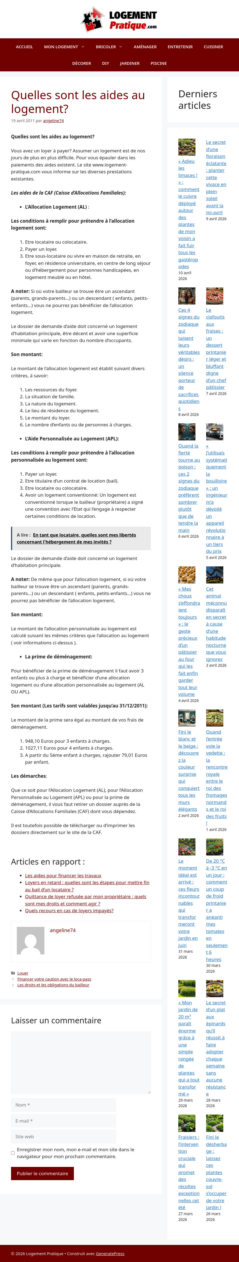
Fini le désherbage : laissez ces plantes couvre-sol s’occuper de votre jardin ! (216, 1172)
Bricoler (112, 46)
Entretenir (180, 46)
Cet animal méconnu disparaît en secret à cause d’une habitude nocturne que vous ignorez (216, 624)
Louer (22, 973)
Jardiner (130, 63)
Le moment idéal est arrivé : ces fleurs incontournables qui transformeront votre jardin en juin (189, 903)
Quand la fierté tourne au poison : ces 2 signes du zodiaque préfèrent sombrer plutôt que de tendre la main (189, 488)
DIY (105, 63)
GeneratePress (110, 1253)
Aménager (145, 46)
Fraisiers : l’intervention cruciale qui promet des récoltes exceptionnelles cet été (189, 1172)
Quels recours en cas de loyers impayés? (69, 910)
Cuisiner (213, 46)
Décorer (81, 63)
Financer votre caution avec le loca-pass (54, 979)
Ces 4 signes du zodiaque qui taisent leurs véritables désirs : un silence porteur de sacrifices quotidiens (189, 359)
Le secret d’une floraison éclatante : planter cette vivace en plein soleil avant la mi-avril (216, 177)
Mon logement (67, 46)
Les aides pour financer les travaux (63, 875)
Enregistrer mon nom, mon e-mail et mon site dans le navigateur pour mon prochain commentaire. (76, 1153)
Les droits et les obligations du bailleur (53, 984)
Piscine (159, 63)
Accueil (24, 46)
